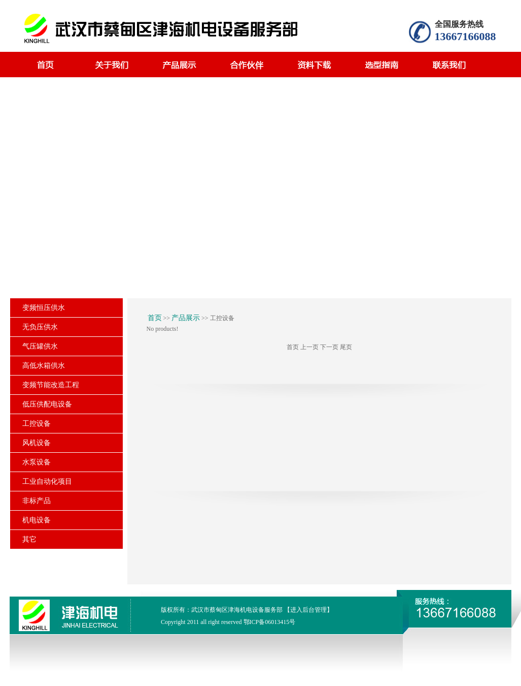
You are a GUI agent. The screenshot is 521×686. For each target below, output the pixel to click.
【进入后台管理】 (308, 609)
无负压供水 (40, 327)
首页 (155, 318)
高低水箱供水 (43, 365)
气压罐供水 (40, 346)
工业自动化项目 (47, 481)
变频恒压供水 (43, 307)
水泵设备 (36, 462)
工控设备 (36, 423)
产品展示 (185, 318)
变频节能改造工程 (50, 385)
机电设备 (36, 520)
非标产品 (36, 501)
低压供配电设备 (47, 404)
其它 (29, 539)
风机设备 (36, 443)
